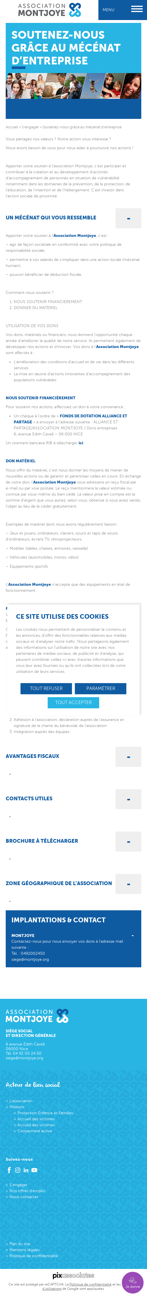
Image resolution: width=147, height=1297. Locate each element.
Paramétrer (100, 688)
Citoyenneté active (34, 1131)
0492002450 (33, 953)
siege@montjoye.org (30, 959)
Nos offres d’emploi (27, 1191)
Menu (123, 10)
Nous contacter (23, 1197)
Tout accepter (73, 702)
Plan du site (19, 1244)
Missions (17, 1107)
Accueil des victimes (36, 1119)
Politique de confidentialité (33, 1256)
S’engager (18, 1185)
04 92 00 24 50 (27, 1053)
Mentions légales (24, 1250)
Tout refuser (46, 688)
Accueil (12, 127)
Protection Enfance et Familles (45, 1113)
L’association (20, 1101)
